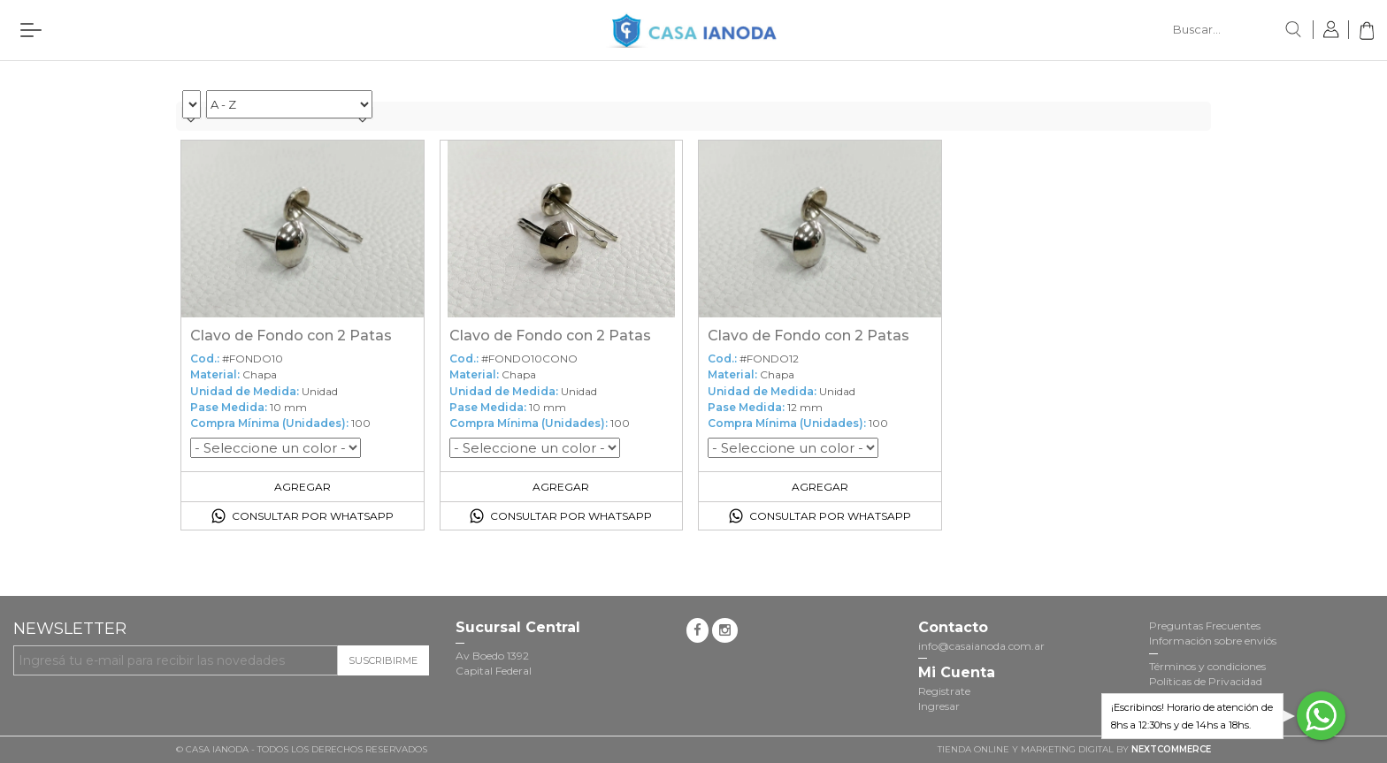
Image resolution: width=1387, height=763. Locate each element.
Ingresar (939, 706)
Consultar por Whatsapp (313, 516)
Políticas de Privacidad (1205, 681)
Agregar (302, 486)
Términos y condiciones (1207, 666)
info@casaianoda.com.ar (981, 645)
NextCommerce (1171, 749)
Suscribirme (383, 660)
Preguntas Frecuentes (1205, 625)
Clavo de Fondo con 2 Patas (291, 335)
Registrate (944, 691)
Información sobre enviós (1212, 640)
